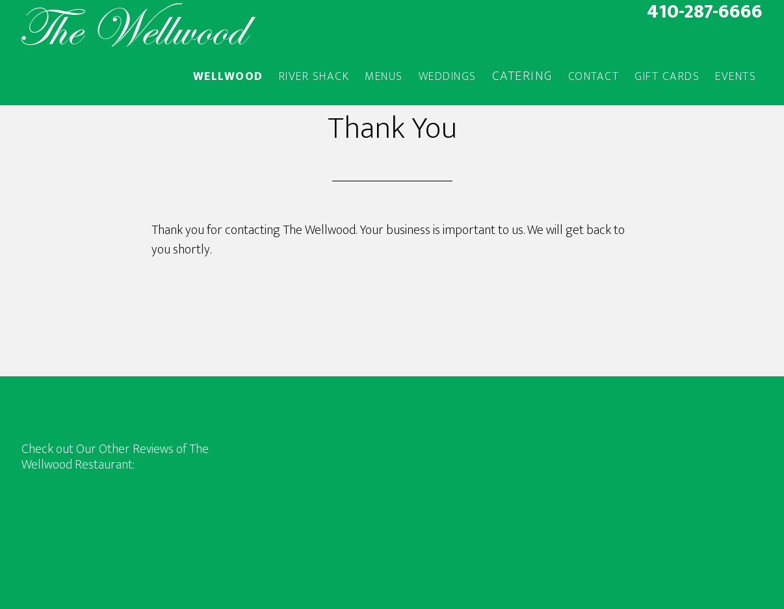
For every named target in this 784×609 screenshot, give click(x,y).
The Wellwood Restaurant (138, 24)
